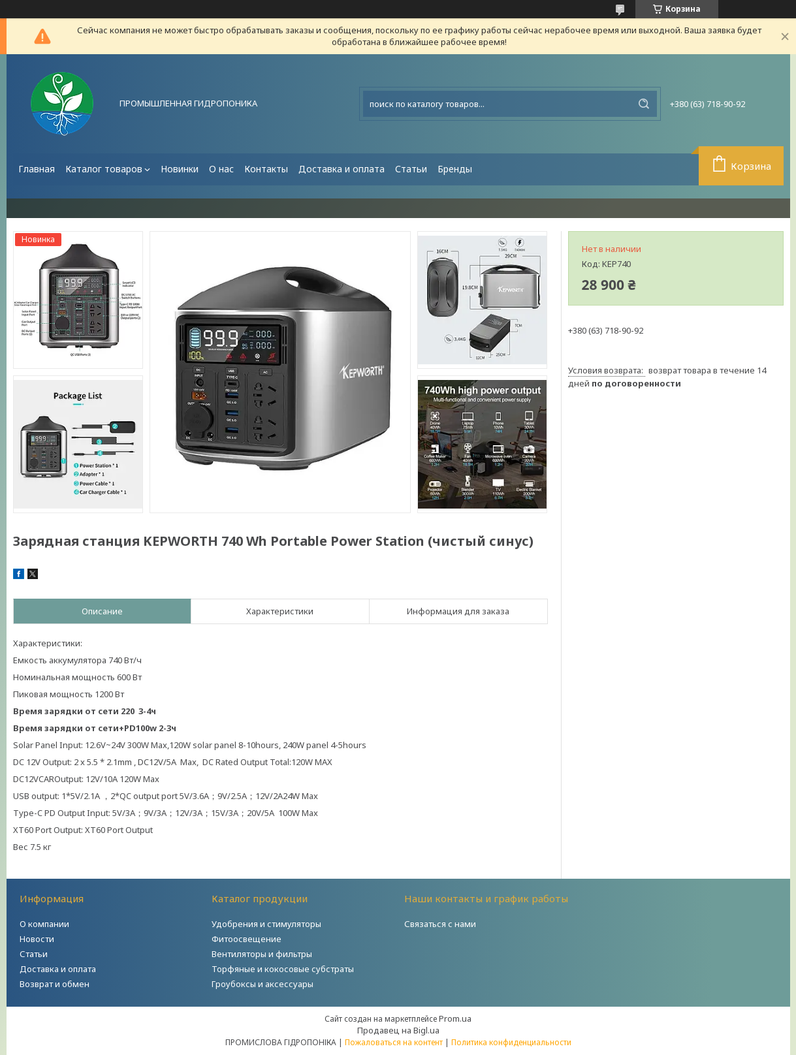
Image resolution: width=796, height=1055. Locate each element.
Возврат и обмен (54, 984)
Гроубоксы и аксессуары (262, 984)
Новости (37, 939)
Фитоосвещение (246, 939)
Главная (36, 169)
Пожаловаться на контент (394, 1042)
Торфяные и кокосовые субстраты (283, 969)
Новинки (180, 169)
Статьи (411, 169)
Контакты (266, 169)
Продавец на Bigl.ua (398, 1030)
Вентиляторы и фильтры (262, 954)
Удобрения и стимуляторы (266, 924)
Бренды (455, 169)
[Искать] (644, 104)
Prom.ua (455, 1018)
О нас (221, 169)
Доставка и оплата (341, 169)
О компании (44, 924)
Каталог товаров (103, 169)
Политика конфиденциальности (511, 1042)
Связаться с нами (440, 924)
